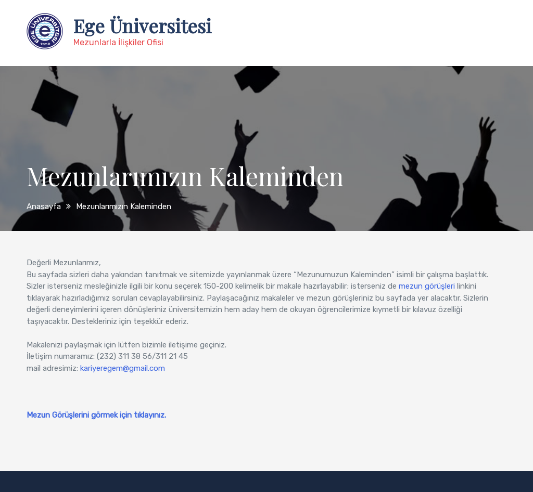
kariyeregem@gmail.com (122, 368)
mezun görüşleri (427, 286)
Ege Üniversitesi (142, 25)
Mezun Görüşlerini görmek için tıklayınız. (96, 415)
